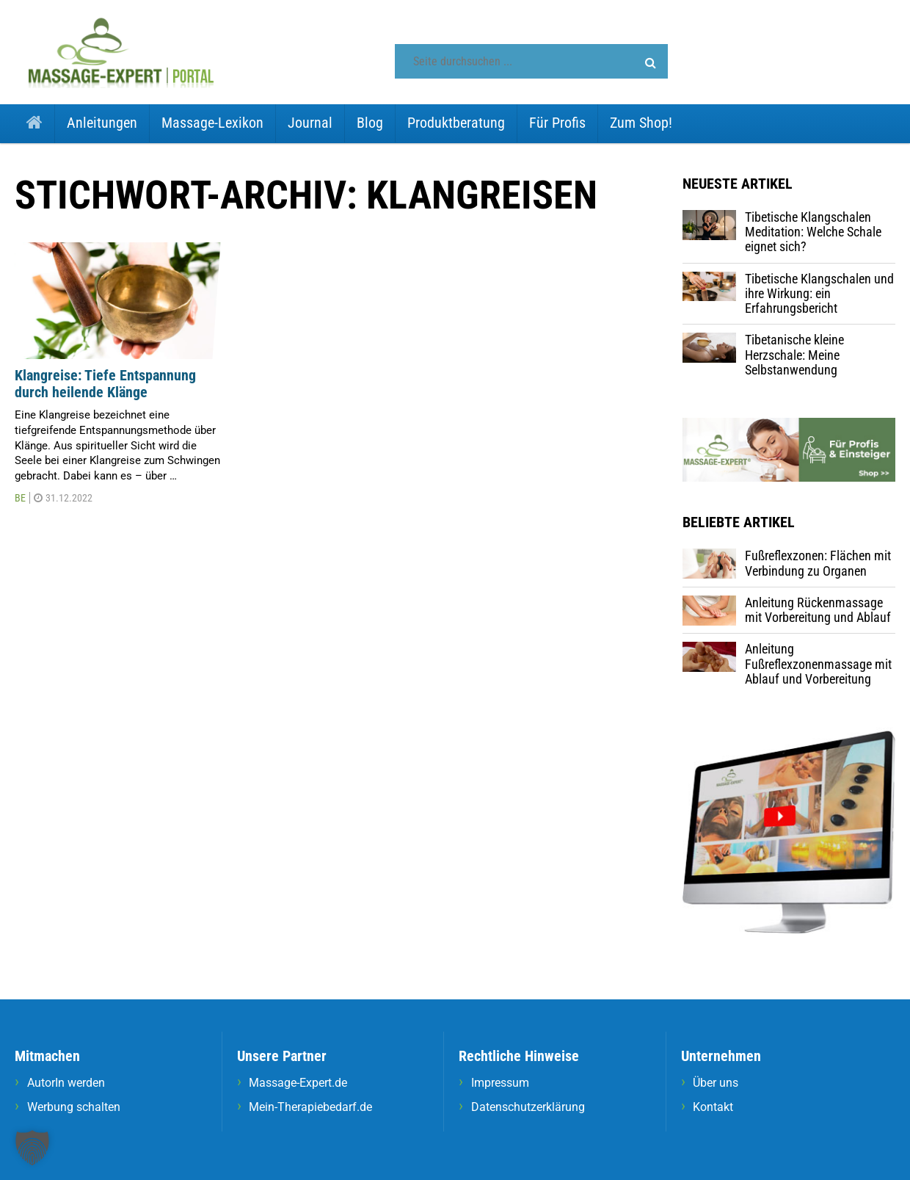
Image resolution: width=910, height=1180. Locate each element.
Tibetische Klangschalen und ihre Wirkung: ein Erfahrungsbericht (819, 293)
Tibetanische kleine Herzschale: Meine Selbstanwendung (794, 354)
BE (20, 498)
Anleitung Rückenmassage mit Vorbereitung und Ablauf (818, 610)
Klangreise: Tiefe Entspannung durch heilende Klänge (105, 383)
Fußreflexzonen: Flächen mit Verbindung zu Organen (818, 563)
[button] (650, 63)
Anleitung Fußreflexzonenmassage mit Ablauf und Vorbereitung (818, 664)
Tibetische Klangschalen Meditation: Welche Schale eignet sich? (813, 232)
